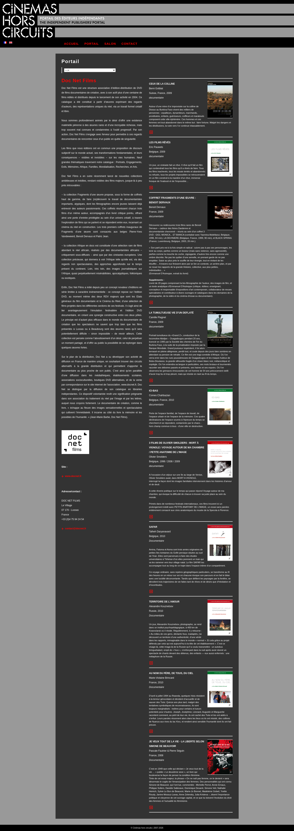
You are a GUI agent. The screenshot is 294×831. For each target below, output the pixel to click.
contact (129, 43)
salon (110, 43)
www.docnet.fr (73, 476)
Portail (70, 61)
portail (91, 43)
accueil (71, 43)
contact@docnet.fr (75, 528)
